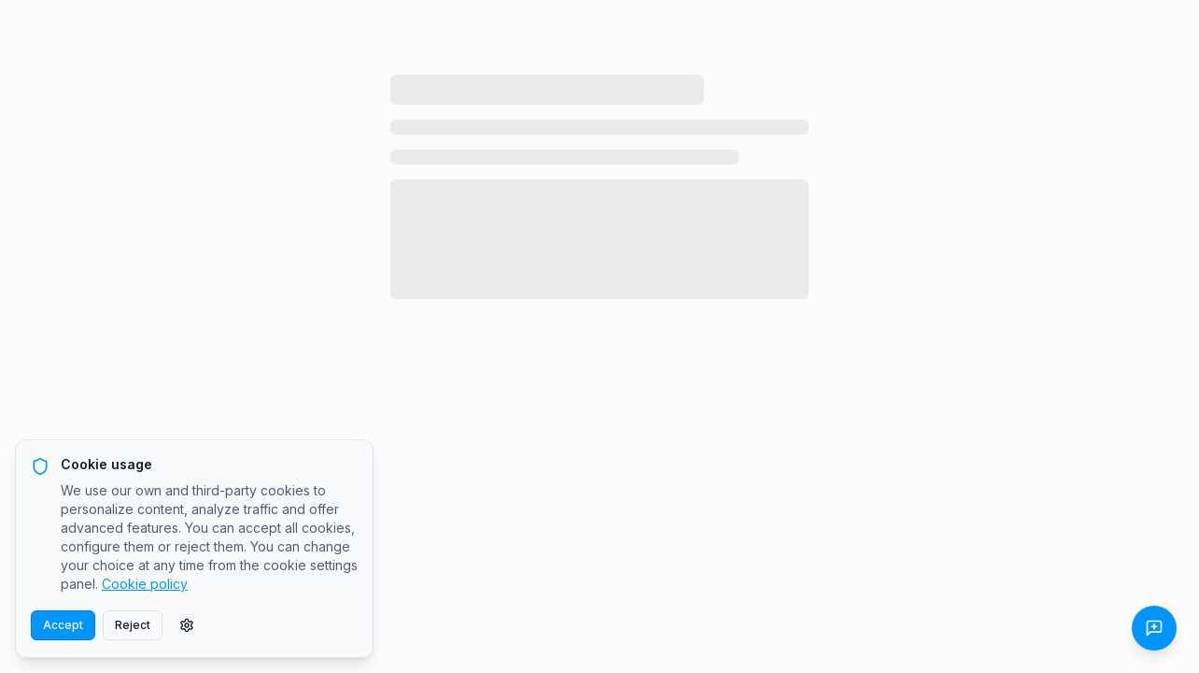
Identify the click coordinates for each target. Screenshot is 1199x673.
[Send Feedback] (1154, 628)
